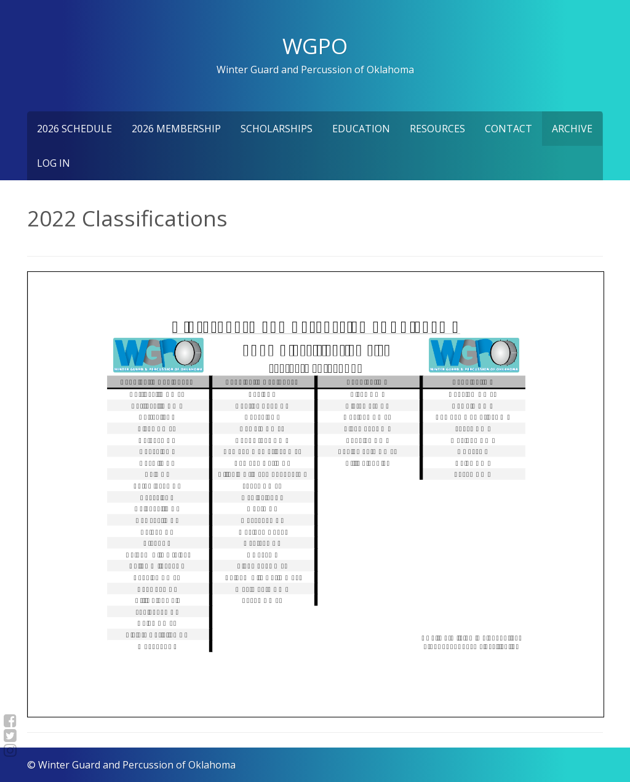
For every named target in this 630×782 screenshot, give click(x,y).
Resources (437, 128)
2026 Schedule (74, 128)
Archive (572, 128)
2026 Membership (176, 128)
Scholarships (277, 128)
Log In (53, 163)
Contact (508, 128)
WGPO (315, 45)
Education (361, 128)
